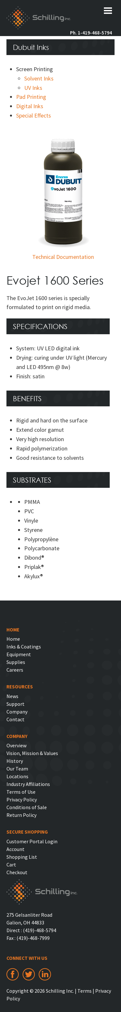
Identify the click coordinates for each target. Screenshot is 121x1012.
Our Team (17, 768)
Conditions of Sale (26, 807)
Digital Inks (29, 106)
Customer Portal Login (31, 841)
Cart (11, 864)
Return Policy (21, 815)
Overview (16, 745)
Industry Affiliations (28, 784)
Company (16, 711)
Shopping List (21, 857)
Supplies (15, 662)
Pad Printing (31, 96)
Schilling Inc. (38, 18)
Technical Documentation (63, 256)
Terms (84, 991)
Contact (15, 719)
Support (15, 704)
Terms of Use (20, 792)
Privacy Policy (21, 799)
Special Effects (33, 115)
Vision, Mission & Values (32, 753)
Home (13, 639)
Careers (14, 670)
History (14, 761)
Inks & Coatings (23, 646)
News (12, 696)
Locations (17, 776)
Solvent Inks (39, 78)
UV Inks (33, 87)
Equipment (18, 654)
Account (15, 849)
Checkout (16, 872)
